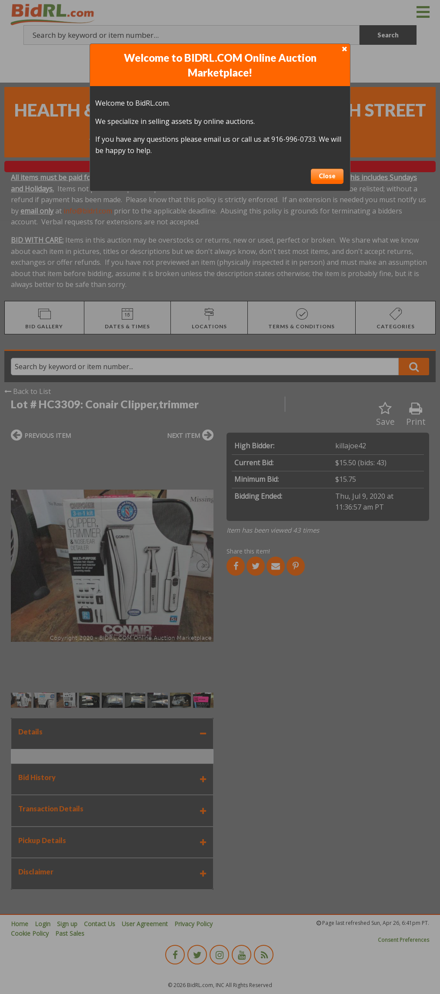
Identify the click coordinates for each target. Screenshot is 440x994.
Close (327, 176)
